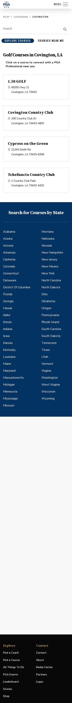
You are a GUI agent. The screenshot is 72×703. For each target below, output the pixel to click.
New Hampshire (52, 252)
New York (48, 273)
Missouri (8, 405)
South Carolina (51, 329)
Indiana (7, 329)
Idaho (6, 315)
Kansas (8, 343)
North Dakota (50, 287)
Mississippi (10, 398)
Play (6, 16)
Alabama (9, 232)
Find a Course (11, 660)
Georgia (8, 301)
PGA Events (10, 674)
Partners (41, 674)
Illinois (7, 322)
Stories (7, 689)
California (9, 259)
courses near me (51, 40)
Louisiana (21, 16)
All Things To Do (13, 667)
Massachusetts (13, 378)
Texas (45, 350)
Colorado (9, 266)
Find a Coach (11, 653)
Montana (47, 232)
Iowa (6, 336)
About (40, 660)
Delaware (9, 280)
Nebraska (47, 239)
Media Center (44, 667)
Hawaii (7, 308)
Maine (7, 364)
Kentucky (9, 350)
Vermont (47, 364)
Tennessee (49, 343)
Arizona (8, 245)
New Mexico (49, 266)
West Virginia (50, 384)
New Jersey (49, 259)
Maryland (9, 371)
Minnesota (10, 391)
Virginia (46, 371)
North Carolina (51, 280)
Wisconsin (48, 391)
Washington (49, 378)
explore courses (18, 40)
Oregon (46, 308)
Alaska (7, 239)
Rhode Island (50, 322)
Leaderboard (11, 681)
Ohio (44, 294)
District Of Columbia (16, 287)
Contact (41, 653)
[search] (65, 29)
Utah (44, 357)
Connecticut (11, 273)
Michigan (9, 384)
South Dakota (50, 336)
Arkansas (9, 252)
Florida (7, 294)
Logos (39, 681)
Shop (6, 696)
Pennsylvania (50, 315)
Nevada (46, 245)
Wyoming (48, 398)
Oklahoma (48, 301)
